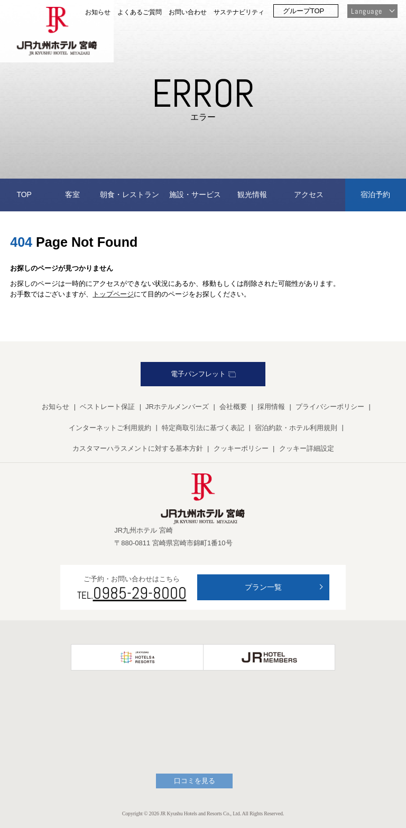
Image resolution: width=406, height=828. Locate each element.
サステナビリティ (239, 11)
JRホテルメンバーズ (177, 407)
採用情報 (271, 407)
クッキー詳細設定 (306, 448)
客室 (72, 194)
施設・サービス (195, 194)
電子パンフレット (203, 374)
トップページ (113, 294)
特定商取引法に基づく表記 (203, 428)
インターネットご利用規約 (110, 428)
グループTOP (304, 11)
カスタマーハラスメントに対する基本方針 (137, 448)
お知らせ (97, 11)
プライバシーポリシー (330, 407)
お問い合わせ (188, 11)
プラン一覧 (263, 587)
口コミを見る (194, 781)
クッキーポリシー (241, 448)
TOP (24, 194)
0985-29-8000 (140, 592)
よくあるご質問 (139, 11)
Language (366, 11)
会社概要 (233, 407)
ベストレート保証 (107, 407)
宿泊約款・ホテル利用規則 (296, 428)
